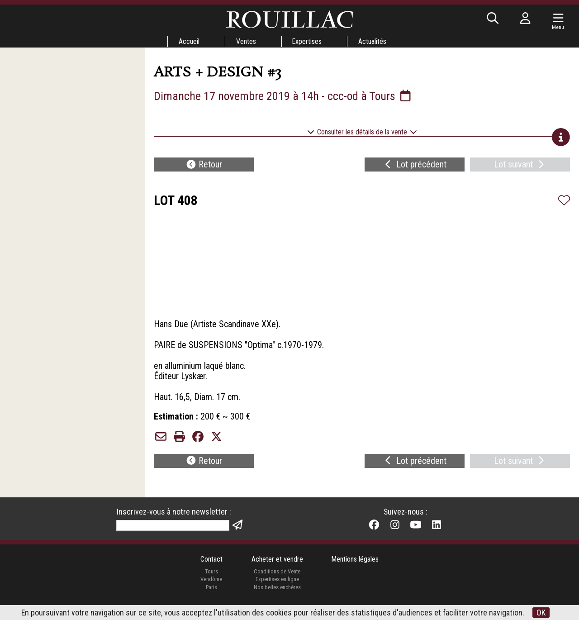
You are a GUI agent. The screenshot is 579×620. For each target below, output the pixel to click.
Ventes (246, 41)
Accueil (188, 41)
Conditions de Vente (277, 578)
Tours (211, 578)
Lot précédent (414, 165)
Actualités (373, 41)
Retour (204, 165)
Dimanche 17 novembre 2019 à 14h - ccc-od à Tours (284, 96)
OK (541, 612)
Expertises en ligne (277, 585)
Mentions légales (355, 566)
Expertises (307, 41)
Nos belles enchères (276, 594)
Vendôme (211, 585)
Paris (211, 594)
